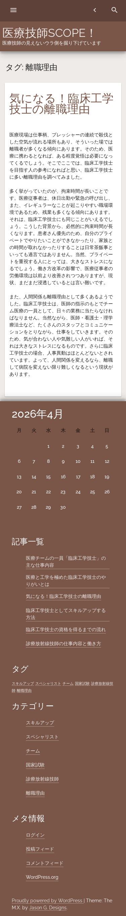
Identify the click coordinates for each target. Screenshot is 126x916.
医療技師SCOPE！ (49, 33)
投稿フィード (40, 849)
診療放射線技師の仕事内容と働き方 (63, 643)
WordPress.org (42, 877)
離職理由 (35, 793)
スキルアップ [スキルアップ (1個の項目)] (23, 683)
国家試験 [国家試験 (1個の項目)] (82, 683)
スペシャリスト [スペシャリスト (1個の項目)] (48, 683)
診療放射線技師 (42, 779)
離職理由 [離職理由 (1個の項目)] (24, 690)
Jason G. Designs (48, 907)
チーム (33, 750)
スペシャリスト (42, 736)
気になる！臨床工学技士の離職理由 (61, 103)
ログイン (35, 835)
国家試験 (35, 765)
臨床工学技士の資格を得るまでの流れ (66, 629)
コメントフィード (45, 863)
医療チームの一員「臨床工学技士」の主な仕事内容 (66, 561)
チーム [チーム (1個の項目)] (68, 683)
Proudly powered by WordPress (48, 900)
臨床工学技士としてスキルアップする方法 (66, 614)
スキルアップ (40, 722)
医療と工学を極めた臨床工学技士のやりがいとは (66, 580)
